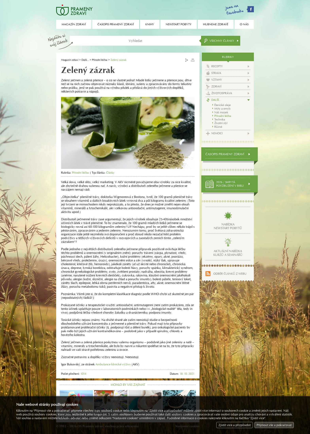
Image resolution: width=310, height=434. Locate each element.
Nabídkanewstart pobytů (228, 226)
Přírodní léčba (99, 59)
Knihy (149, 24)
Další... (85, 59)
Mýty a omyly (222, 108)
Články (110, 172)
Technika (219, 119)
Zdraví (216, 86)
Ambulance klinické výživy (113, 364)
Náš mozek (221, 112)
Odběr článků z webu (230, 273)
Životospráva (221, 93)
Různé (218, 127)
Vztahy (216, 79)
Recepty (217, 66)
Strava (216, 73)
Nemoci (217, 133)
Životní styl (220, 123)
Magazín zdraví (69, 59)
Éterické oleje (222, 105)
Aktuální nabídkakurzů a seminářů (227, 253)
